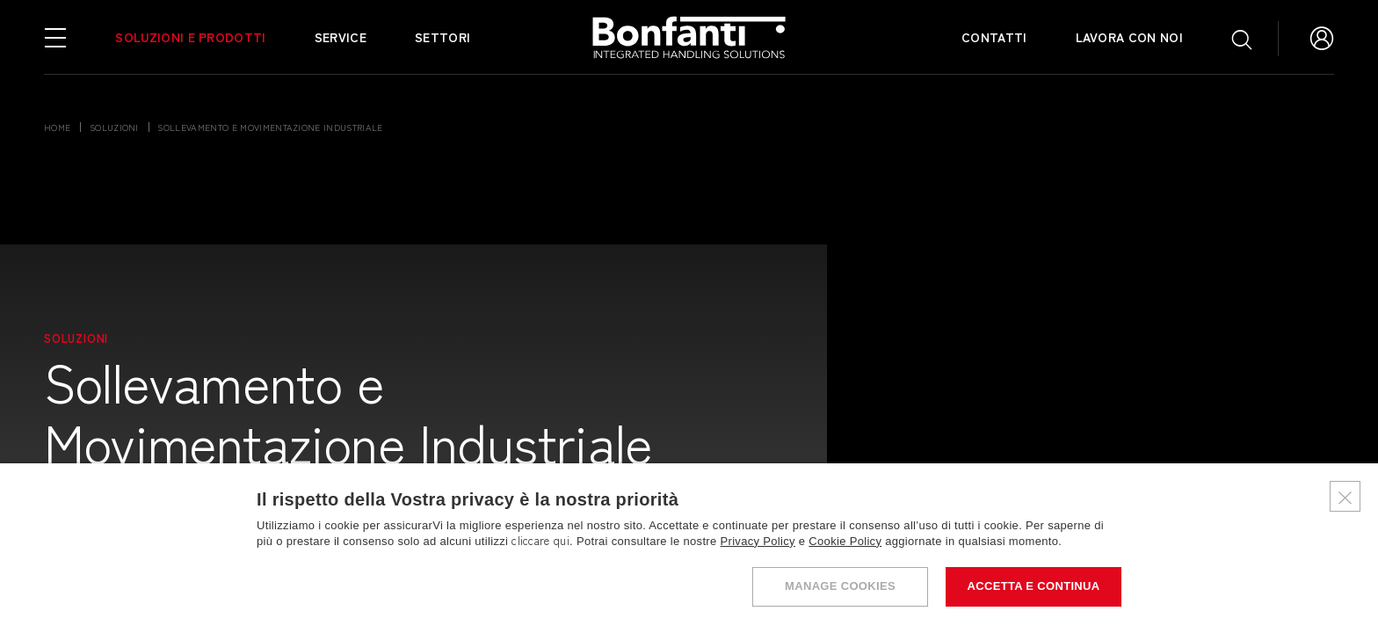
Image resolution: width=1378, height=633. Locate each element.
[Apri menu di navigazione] (55, 36)
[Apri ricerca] (1242, 38)
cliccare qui (540, 541)
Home (57, 127)
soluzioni (114, 127)
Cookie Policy (845, 541)
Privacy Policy (758, 541)
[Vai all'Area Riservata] (1321, 37)
